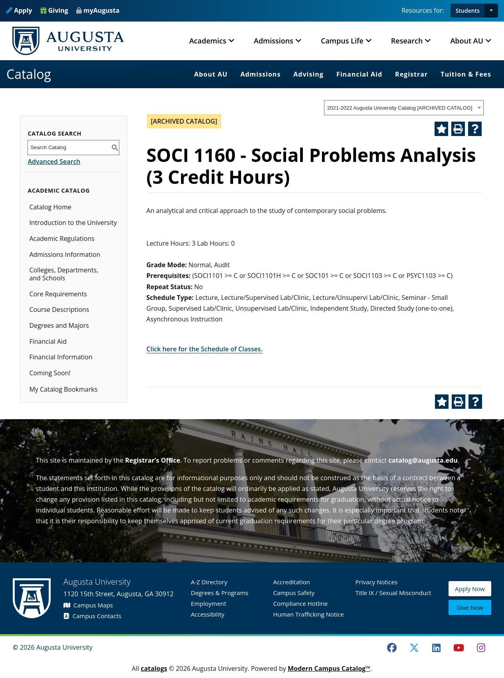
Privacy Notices (377, 582)
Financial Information (60, 357)
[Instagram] (480, 647)
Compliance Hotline (300, 603)
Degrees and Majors (59, 325)
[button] (491, 11)
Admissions (260, 74)
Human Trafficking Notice (308, 614)
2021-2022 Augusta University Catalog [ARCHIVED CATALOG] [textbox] (399, 108)
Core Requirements (58, 294)
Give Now (470, 607)
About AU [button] (466, 40)
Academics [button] (207, 40)
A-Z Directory (209, 582)
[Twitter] (414, 647)
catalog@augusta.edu (423, 460)
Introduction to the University (73, 222)
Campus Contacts (92, 616)
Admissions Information (64, 254)
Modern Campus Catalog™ (329, 668)
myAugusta (101, 10)
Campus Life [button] (342, 40)
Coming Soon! (49, 373)
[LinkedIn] (436, 647)
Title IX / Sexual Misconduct (393, 593)
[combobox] (404, 107)
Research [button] (407, 40)
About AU (211, 74)
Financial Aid (359, 74)
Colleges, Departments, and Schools (63, 274)
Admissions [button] (273, 40)
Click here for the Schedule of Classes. (204, 349)
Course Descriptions (59, 309)
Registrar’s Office (152, 460)
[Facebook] (391, 647)
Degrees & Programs (219, 593)
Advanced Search (54, 161)
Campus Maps (88, 605)
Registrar (411, 74)
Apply (19, 10)
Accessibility (207, 614)
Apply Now (470, 589)
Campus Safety (293, 593)
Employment (208, 603)
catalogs (154, 668)
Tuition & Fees (466, 74)
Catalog (28, 74)
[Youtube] (459, 647)
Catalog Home (50, 207)
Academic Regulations (61, 238)
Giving (54, 10)
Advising (308, 74)
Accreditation (291, 582)
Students (468, 10)
